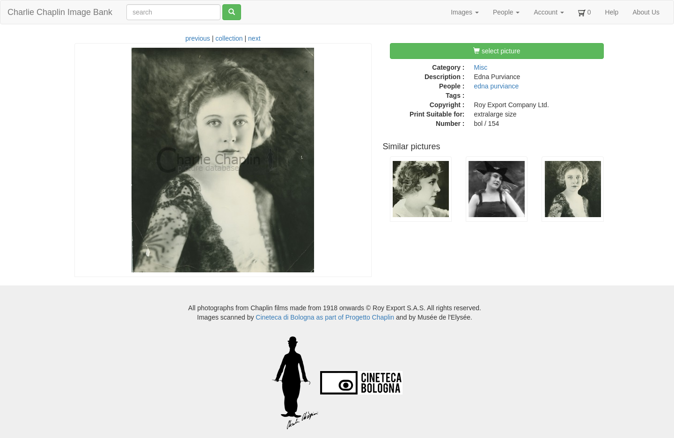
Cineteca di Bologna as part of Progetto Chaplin (325, 317)
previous (197, 38)
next (254, 38)
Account (549, 12)
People (506, 12)
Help (612, 12)
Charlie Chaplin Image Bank (59, 12)
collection (228, 38)
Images (465, 12)
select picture (496, 51)
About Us (645, 12)
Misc (481, 67)
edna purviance (496, 86)
